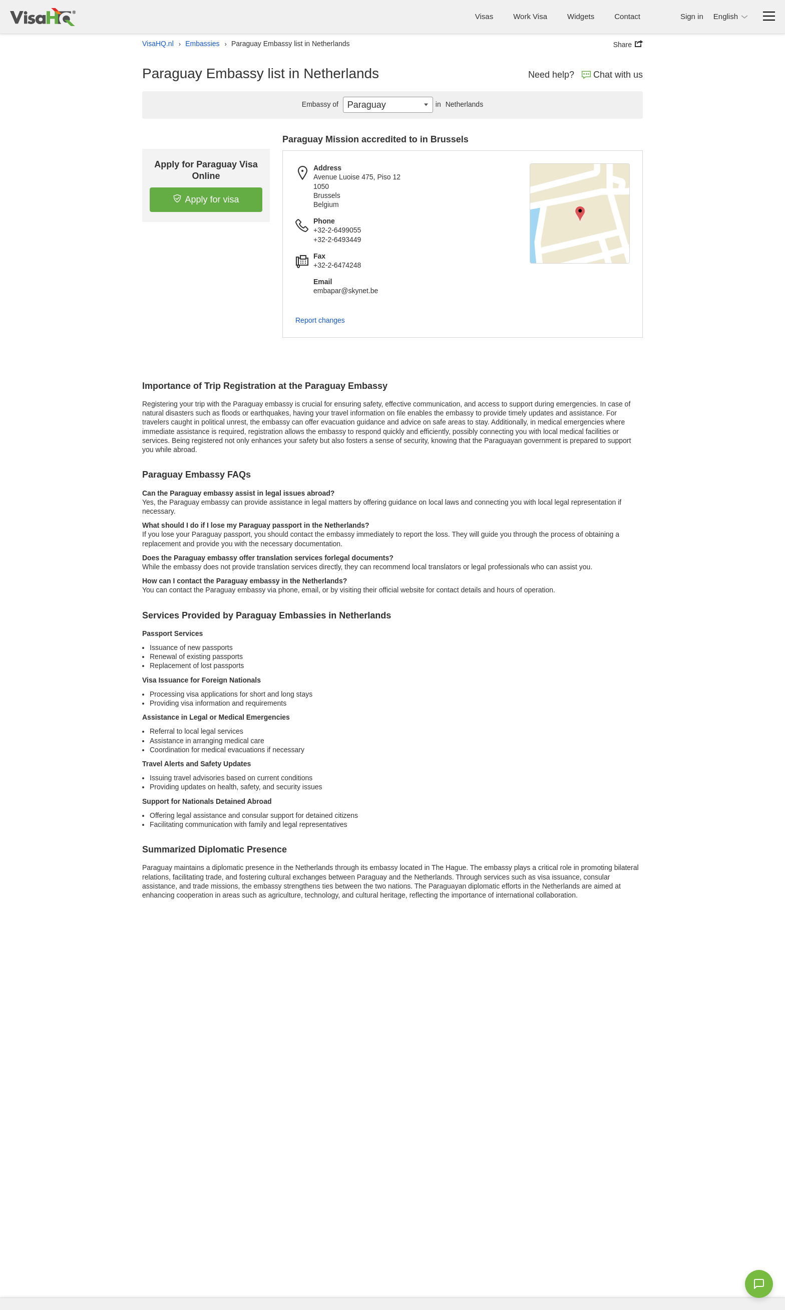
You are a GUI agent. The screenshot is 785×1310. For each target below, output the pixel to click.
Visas (484, 16)
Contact (627, 16)
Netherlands (458, 104)
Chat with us (612, 75)
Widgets (580, 16)
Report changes (320, 320)
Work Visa (530, 16)
